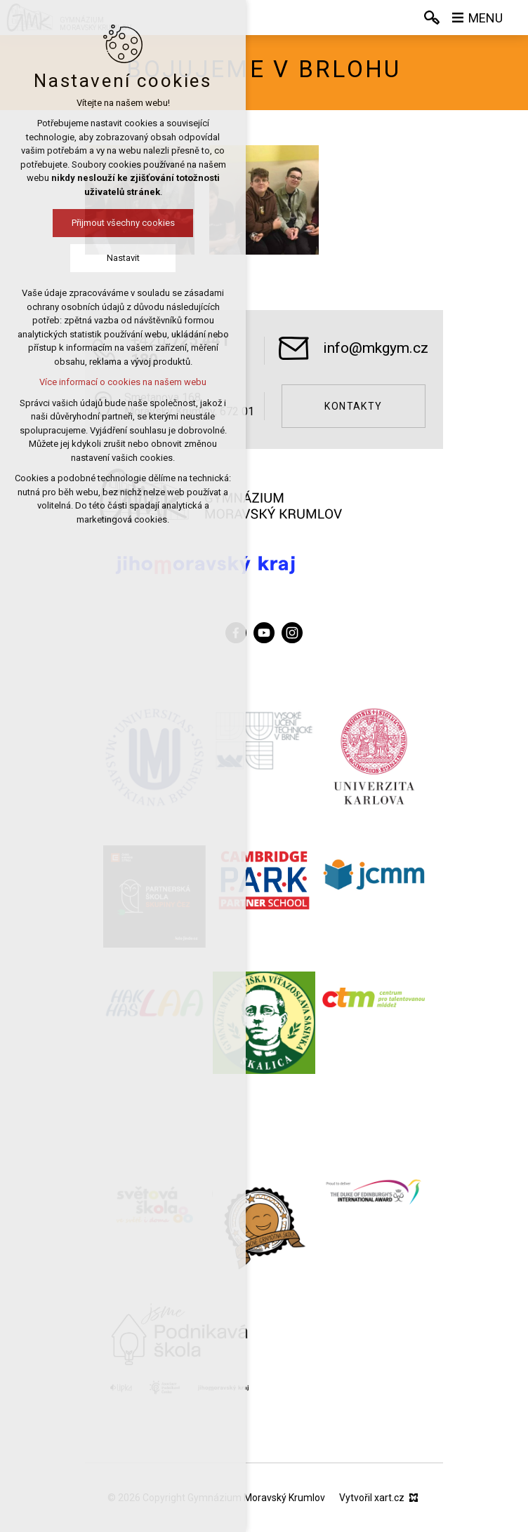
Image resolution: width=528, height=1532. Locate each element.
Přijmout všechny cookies (101, 222)
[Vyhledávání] (432, 18)
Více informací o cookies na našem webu (101, 382)
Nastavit (101, 258)
